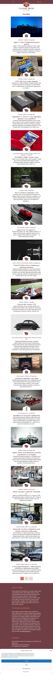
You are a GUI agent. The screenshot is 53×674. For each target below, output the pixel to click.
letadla (26, 153)
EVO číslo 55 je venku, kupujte (26, 81)
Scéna (24, 79)
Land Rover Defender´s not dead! (26, 378)
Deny (26, 664)
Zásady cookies (26, 671)
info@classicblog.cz (26, 631)
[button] (51, 650)
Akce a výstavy (17, 263)
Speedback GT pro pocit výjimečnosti (26, 415)
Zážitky (27, 526)
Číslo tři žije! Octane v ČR (26, 304)
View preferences (26, 668)
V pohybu (25, 40)
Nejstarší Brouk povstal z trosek (26, 341)
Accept (26, 661)
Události (23, 155)
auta (14, 153)
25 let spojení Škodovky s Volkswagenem (26, 566)
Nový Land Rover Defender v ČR (26, 193)
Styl (39, 153)
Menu (13, 1)
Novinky (20, 40)
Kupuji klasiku (20, 153)
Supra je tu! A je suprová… (26, 230)
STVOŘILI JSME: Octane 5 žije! (26, 157)
